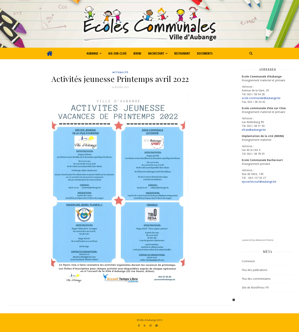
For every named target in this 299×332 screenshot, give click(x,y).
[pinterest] (156, 325)
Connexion (248, 261)
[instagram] (151, 325)
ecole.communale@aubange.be (261, 98)
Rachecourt (156, 53)
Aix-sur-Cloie (117, 53)
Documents (205, 53)
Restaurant (182, 53)
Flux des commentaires (256, 278)
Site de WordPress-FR (255, 287)
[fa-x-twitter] (144, 325)
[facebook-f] (139, 325)
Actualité (120, 72)
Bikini (137, 53)
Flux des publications (254, 270)
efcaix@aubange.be (254, 129)
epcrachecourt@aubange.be (259, 181)
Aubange (92, 53)
